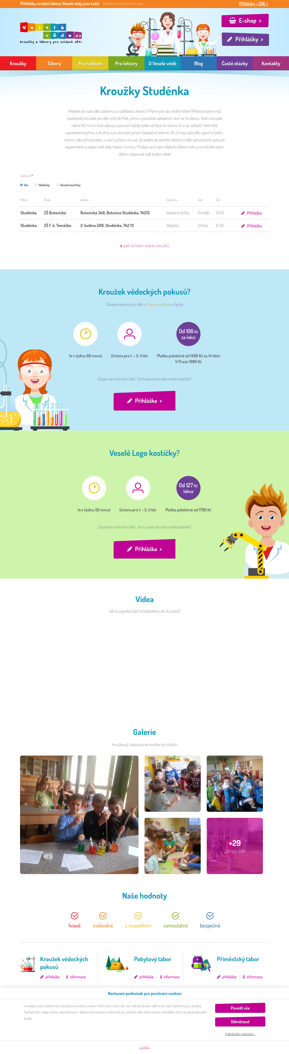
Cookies (144, 1047)
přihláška (53, 977)
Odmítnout (240, 1021)
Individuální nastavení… (240, 1034)
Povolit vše (240, 1008)
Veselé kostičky (69, 185)
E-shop (247, 20)
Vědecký (42, 185)
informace (78, 977)
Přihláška (254, 212)
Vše (24, 185)
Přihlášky (246, 39)
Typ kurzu (25, 176)
